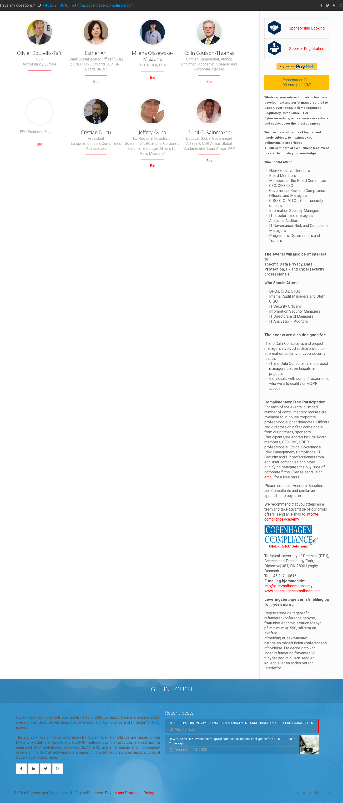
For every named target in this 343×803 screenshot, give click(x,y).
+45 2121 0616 (55, 5)
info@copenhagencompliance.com (105, 5)
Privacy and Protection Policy (129, 793)
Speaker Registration (306, 48)
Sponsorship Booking (307, 28)
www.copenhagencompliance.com (292, 591)
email (269, 477)
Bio (96, 81)
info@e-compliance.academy (288, 586)
